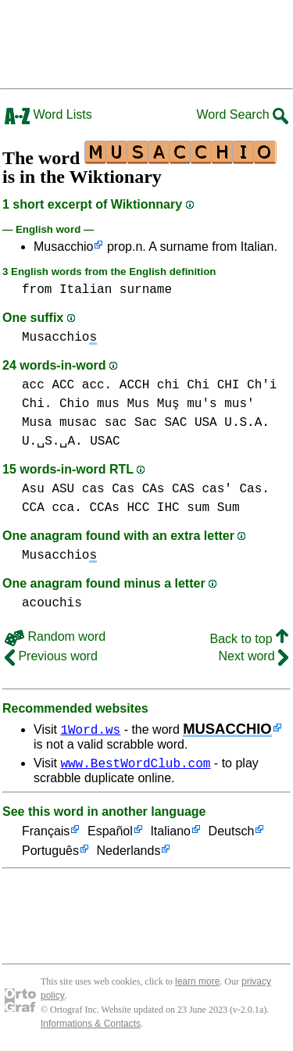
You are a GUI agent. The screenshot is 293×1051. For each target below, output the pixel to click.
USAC (105, 441)
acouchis (52, 603)
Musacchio (63, 246)
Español (110, 834)
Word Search (242, 114)
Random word (55, 636)
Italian (85, 289)
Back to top (249, 638)
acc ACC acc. (67, 385)
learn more (197, 983)
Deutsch (232, 834)
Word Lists (48, 114)
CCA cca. (52, 508)
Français (46, 834)
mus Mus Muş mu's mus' (176, 404)
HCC (138, 508)
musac (78, 422)
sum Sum (213, 508)
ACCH (134, 385)
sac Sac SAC (146, 422)
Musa (37, 422)
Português (50, 853)
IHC (168, 508)
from (37, 289)
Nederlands (129, 853)
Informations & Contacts (91, 1026)
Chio (74, 404)
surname (146, 289)
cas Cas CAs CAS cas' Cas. (176, 489)
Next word (253, 656)
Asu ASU (48, 489)
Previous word (51, 656)
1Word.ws (90, 729)
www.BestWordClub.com (135, 765)
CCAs (104, 508)
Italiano (170, 834)
